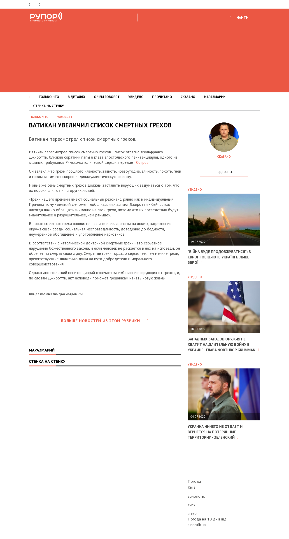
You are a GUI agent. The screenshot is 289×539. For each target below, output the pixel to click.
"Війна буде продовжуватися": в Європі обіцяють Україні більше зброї (221, 257)
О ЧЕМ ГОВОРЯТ (107, 97)
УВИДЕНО (136, 97)
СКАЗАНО (188, 97)
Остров (142, 162)
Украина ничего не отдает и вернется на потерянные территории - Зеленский (217, 436)
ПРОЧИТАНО (162, 97)
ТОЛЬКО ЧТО (49, 97)
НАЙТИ (243, 17)
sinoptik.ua (197, 524)
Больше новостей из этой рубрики (105, 320)
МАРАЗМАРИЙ (215, 97)
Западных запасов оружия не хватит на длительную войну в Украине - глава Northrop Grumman (221, 346)
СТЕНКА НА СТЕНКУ (48, 106)
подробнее (224, 172)
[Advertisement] (144, 56)
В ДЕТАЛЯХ (76, 97)
